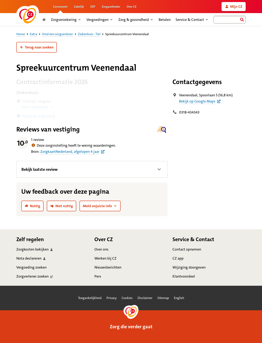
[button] (36, 47)
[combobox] (230, 19)
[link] (234, 6)
